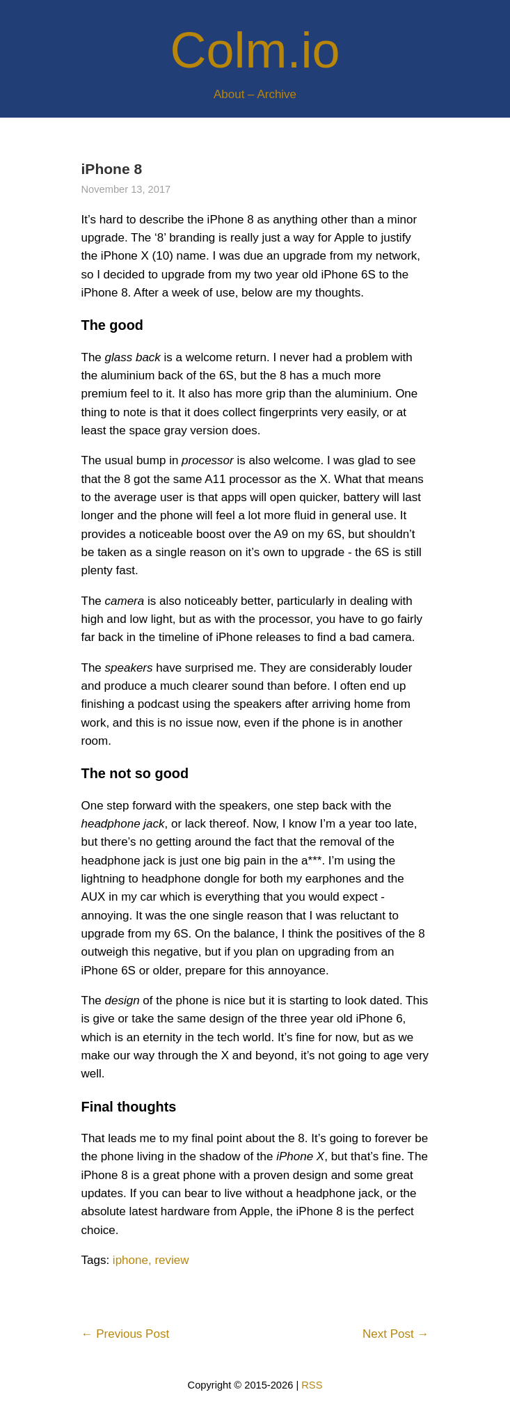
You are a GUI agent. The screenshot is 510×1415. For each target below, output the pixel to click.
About (229, 94)
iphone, (132, 1260)
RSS (311, 1385)
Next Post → (395, 1334)
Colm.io (255, 50)
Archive (276, 94)
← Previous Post (125, 1334)
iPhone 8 (112, 169)
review (171, 1260)
